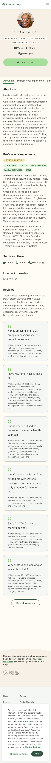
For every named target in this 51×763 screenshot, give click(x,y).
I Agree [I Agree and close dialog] (37, 754)
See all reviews (25, 603)
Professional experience (30, 80)
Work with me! (25, 62)
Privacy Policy (29, 721)
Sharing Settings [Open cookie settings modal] (19, 754)
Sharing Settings (32, 747)
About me (8, 80)
